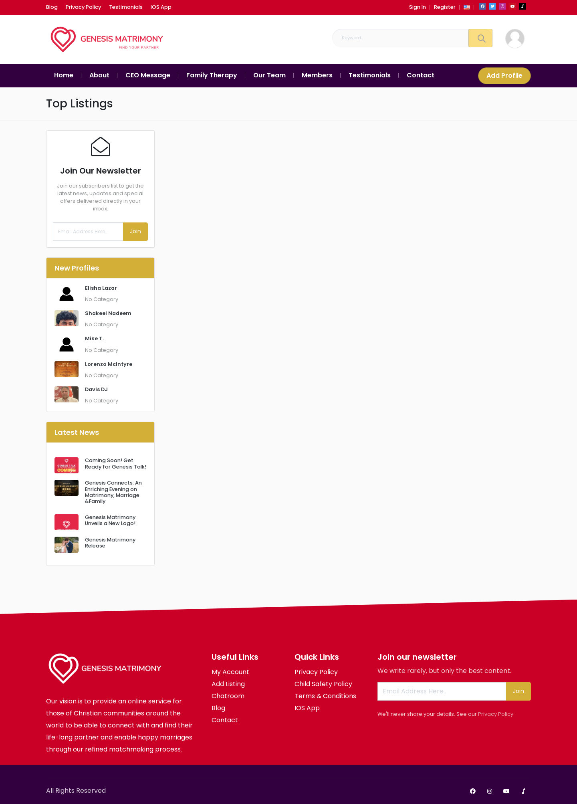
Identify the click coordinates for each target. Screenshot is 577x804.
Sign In (417, 7)
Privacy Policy (495, 714)
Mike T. (94, 338)
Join (135, 231)
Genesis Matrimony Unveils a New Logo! (110, 520)
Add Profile (504, 75)
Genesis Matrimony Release (110, 542)
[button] (467, 7)
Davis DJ (96, 389)
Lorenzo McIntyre (108, 364)
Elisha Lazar (101, 288)
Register (445, 7)
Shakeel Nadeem (108, 313)
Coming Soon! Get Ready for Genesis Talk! (115, 463)
